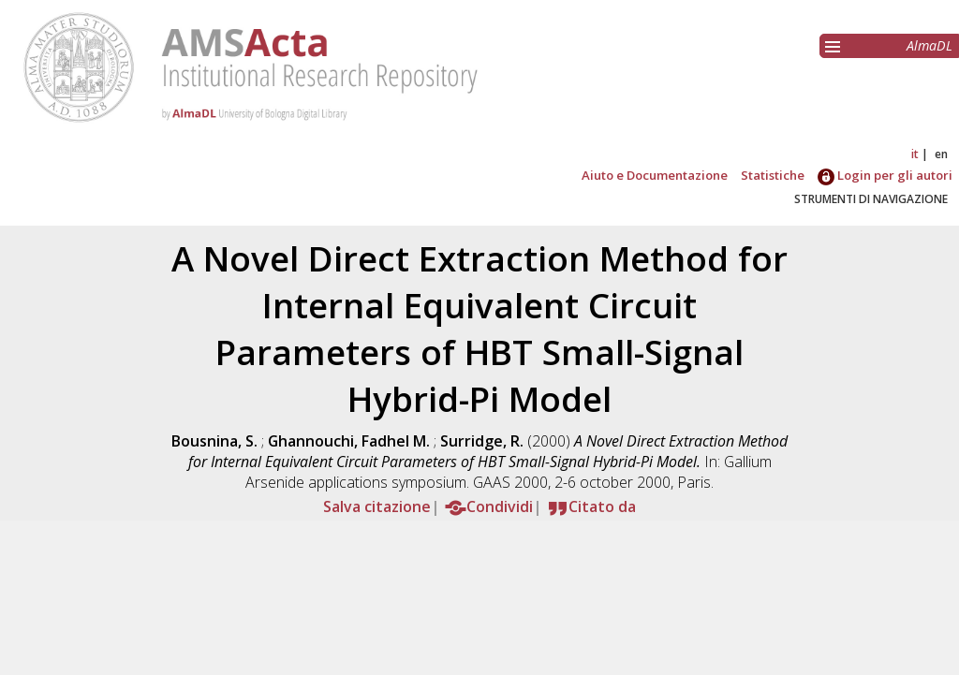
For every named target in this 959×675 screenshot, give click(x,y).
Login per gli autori (885, 175)
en (941, 154)
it (915, 154)
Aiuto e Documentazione (655, 175)
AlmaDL (929, 45)
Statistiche (772, 175)
